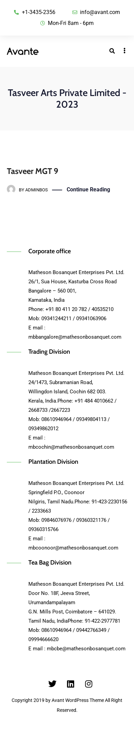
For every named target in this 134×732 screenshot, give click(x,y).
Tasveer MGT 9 (32, 171)
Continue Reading (88, 190)
